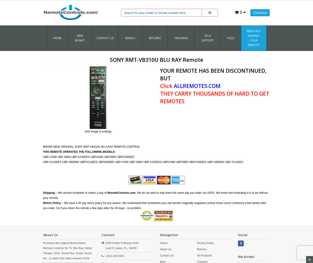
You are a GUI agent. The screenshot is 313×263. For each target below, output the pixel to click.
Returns (202, 249)
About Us (165, 249)
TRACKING (181, 38)
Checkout (260, 13)
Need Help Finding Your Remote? (254, 38)
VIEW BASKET (80, 38)
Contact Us (105, 38)
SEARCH (130, 38)
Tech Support (207, 38)
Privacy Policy (205, 243)
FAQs (230, 38)
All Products (204, 255)
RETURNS (155, 38)
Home (57, 38)
